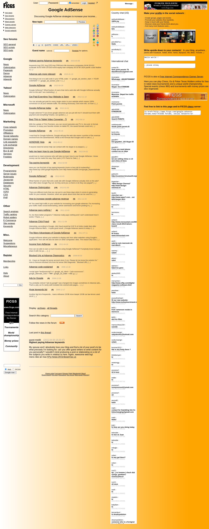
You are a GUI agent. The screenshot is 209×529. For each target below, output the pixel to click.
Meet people (10, 22)
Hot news (8, 13)
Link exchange (10, 145)
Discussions (9, 19)
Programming (9, 171)
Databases (8, 183)
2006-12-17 (60, 289)
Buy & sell (8, 151)
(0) (72, 121)
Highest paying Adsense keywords (45, 64)
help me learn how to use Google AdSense (49, 153)
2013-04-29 (58, 87)
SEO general (9, 44)
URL (59, 49)
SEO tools (8, 50)
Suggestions (9, 243)
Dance (6, 73)
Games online (50, 373)
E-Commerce (9, 220)
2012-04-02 (83, 153)
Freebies (7, 157)
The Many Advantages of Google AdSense (49, 232)
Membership (9, 261)
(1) (56, 110)
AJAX (6, 192)
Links (5, 267)
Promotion (8, 130)
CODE (53, 49)
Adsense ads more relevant (42, 75)
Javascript (8, 180)
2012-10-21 (64, 110)
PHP (5, 197)
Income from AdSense (39, 243)
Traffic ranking (10, 214)
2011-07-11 (83, 232)
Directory (87, 374)
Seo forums (9, 16)
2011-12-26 (82, 198)
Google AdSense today (40, 109)
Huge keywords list (38, 289)
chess (191, 108)
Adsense (7, 76)
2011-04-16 (63, 244)
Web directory (10, 28)
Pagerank (8, 70)
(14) (55, 187)
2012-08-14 (80, 121)
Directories (8, 148)
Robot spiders (10, 217)
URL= (65, 49)
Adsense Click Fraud (39, 221)
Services (7, 154)
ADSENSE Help (36, 143)
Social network (10, 31)
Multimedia (8, 177)
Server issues (9, 174)
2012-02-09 (62, 164)
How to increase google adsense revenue (49, 198)
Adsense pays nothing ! (40, 209)
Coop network (10, 127)
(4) (51, 132)
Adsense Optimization (39, 187)
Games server (10, 25)
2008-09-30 (77, 255)
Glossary (66, 373)
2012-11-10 (82, 98)
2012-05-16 (58, 132)
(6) (51, 87)
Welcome (7, 240)
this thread (46, 332)
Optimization (9, 67)
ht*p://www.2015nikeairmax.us (61, 356)
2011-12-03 (64, 210)
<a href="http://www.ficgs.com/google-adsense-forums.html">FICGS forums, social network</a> (176, 115)
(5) (67, 64)
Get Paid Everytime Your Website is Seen (49, 98)
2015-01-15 (68, 76)
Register (73, 54)
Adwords (7, 79)
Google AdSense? (37, 175)
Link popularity (10, 142)
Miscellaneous (10, 246)
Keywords (8, 226)
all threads (52, 307)
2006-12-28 (65, 266)
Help (5, 273)
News (6, 64)
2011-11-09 (62, 221)
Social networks (10, 136)
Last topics (59, 373)
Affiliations (8, 133)
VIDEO (72, 49)
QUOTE (45, 49)
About (6, 276)
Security (7, 186)
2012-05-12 (57, 144)
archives (41, 307)
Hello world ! (173, 59)
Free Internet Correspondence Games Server (181, 78)
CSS (5, 194)
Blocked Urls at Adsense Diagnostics (46, 255)
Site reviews (9, 223)
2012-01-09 (64, 187)
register (92, 3)
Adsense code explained (41, 266)
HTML (6, 189)
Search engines (10, 211)
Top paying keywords (39, 164)
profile (158, 13)
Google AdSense (37, 87)
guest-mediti (35, 339)
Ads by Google (36, 277)
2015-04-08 (75, 64)
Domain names (10, 139)
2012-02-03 (59, 176)
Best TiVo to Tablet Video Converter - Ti (48, 121)
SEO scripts (9, 47)
